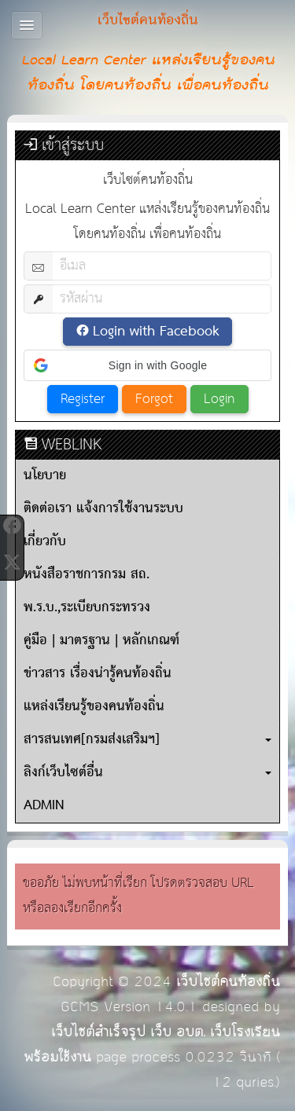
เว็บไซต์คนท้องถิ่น (228, 982)
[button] (147, 365)
